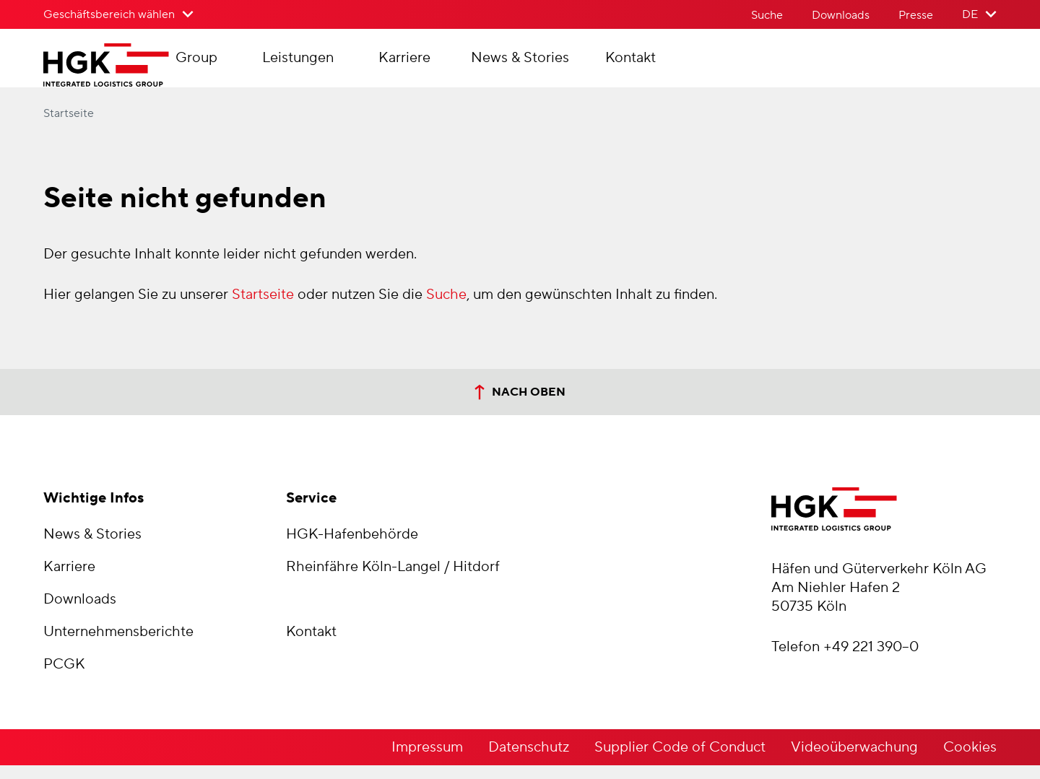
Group (252, 65)
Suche (767, 15)
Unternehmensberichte (118, 645)
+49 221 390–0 (871, 660)
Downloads (841, 15)
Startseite (68, 127)
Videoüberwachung (854, 761)
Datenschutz (528, 761)
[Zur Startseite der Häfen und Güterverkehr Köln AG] (135, 72)
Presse (915, 15)
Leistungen (353, 65)
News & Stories (575, 65)
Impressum (427, 761)
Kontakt (686, 65)
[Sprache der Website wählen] (979, 14)
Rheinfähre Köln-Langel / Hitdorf (393, 580)
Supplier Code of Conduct (680, 761)
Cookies (970, 761)
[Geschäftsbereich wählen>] (118, 14)
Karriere (460, 65)
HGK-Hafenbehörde (352, 548)
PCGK (64, 678)
